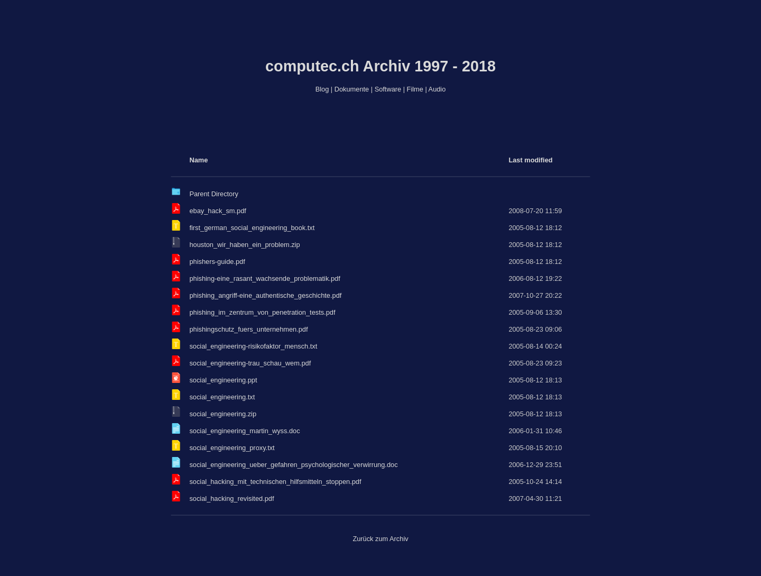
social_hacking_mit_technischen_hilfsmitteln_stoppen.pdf (275, 482)
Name (198, 160)
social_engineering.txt (222, 397)
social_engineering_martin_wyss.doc (244, 431)
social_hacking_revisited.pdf (231, 498)
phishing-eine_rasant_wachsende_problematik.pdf (264, 278)
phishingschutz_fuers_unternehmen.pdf (248, 329)
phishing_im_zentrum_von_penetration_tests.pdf (262, 312)
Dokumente (352, 89)
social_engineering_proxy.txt (231, 448)
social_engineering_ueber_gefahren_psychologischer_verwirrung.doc (293, 465)
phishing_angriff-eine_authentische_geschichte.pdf (265, 295)
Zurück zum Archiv (380, 539)
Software (388, 89)
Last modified (530, 160)
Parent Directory (213, 194)
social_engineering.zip (222, 414)
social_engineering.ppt (223, 380)
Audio (437, 89)
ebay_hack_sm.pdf (217, 211)
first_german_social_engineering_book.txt (251, 228)
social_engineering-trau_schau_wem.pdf (250, 363)
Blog (322, 89)
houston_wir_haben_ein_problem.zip (244, 245)
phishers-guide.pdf (217, 262)
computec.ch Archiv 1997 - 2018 (380, 66)
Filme (415, 89)
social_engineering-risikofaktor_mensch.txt (253, 346)
